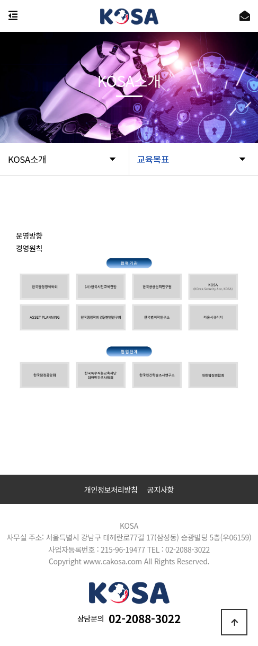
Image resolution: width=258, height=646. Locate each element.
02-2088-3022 (145, 618)
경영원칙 (29, 248)
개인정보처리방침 (111, 489)
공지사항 (160, 489)
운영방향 (29, 235)
